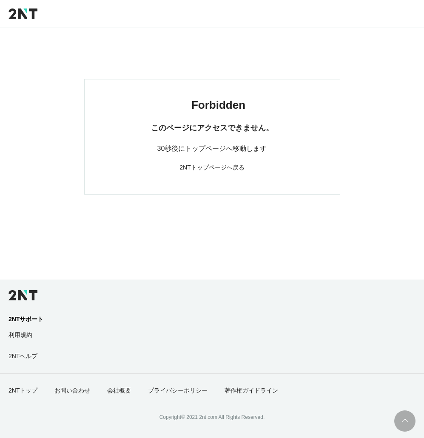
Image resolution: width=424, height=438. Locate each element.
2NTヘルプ (23, 356)
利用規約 (20, 334)
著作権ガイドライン (251, 390)
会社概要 (119, 390)
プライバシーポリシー (178, 390)
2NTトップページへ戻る (211, 167)
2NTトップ (23, 390)
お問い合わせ (72, 390)
